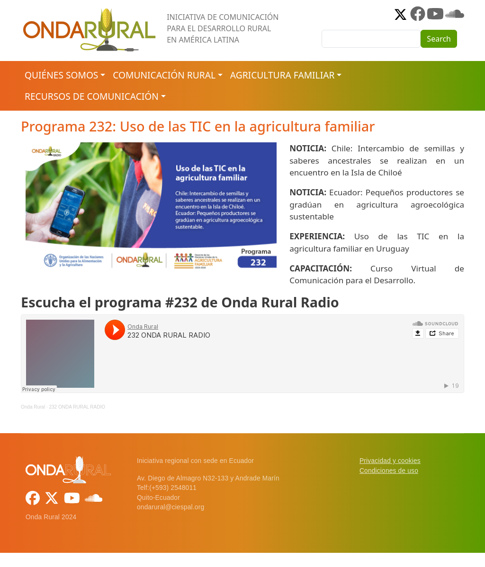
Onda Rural (33, 407)
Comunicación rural (164, 75)
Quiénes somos (61, 75)
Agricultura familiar (282, 75)
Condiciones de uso (388, 470)
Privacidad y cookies (390, 460)
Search (439, 39)
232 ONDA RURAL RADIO (77, 407)
